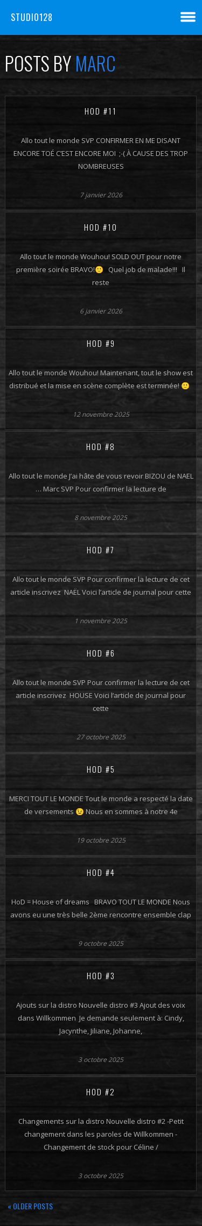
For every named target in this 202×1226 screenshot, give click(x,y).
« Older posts (30, 1205)
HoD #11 (101, 111)
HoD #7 (101, 549)
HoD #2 (100, 1091)
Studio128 (32, 17)
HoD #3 (101, 975)
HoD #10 (100, 227)
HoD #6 (101, 653)
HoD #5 (101, 769)
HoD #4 (101, 872)
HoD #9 (101, 343)
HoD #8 (100, 446)
